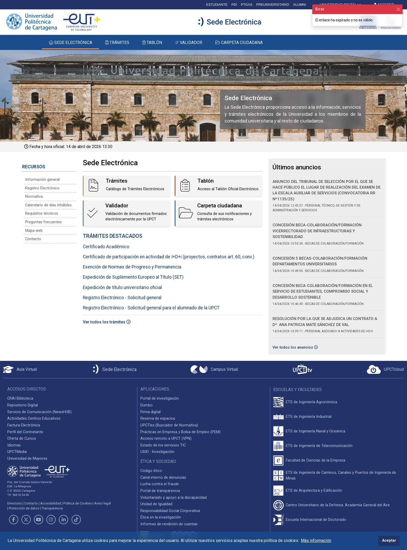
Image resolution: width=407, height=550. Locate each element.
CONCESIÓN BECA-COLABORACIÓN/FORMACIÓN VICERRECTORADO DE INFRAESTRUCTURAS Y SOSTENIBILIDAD (317, 231)
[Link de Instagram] (51, 519)
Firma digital (150, 412)
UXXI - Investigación (157, 452)
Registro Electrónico (42, 188)
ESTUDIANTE (216, 5)
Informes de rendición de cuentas (169, 524)
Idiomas (14, 445)
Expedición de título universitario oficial (122, 287)
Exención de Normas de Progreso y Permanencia (132, 267)
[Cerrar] (398, 9)
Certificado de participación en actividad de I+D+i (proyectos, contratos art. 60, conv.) (168, 256)
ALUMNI (299, 5)
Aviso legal (102, 503)
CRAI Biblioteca (20, 398)
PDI (234, 5)
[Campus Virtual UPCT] (214, 369)
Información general (42, 179)
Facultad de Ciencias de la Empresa (315, 460)
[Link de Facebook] (13, 519)
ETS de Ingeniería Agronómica (311, 402)
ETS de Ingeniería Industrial (308, 416)
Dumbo (146, 405)
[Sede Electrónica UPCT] (114, 369)
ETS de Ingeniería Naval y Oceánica (315, 431)
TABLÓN (152, 42)
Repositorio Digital (22, 405)
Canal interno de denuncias (163, 477)
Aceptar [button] (389, 540)
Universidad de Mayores (27, 458)
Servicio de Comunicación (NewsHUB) (39, 412)
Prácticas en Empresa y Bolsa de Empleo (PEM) (180, 432)
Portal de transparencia (160, 491)
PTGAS (246, 5)
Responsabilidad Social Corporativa (170, 511)
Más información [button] (316, 540)
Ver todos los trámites (107, 321)
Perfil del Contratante (25, 432)
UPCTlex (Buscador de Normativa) (169, 425)
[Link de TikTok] (76, 519)
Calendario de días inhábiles (48, 205)
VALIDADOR (188, 42)
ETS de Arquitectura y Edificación (314, 490)
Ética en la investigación (160, 517)
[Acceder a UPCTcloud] (385, 369)
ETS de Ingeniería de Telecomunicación (319, 446)
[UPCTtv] (302, 369)
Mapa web (34, 230)
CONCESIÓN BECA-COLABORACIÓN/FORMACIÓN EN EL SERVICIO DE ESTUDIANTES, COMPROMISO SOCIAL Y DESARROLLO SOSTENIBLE (323, 291)
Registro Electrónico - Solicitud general (122, 297)
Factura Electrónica (23, 425)
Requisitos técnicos (41, 213)
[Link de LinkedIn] (63, 519)
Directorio (14, 503)
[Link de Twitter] (26, 519)
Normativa (34, 196)
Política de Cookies (77, 503)
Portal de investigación (159, 398)
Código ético (151, 471)
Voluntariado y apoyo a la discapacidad (173, 497)
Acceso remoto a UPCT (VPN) (166, 438)
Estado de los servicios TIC (163, 445)
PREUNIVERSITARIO (272, 5)
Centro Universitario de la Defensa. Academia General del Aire (338, 505)
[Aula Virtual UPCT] (20, 369)
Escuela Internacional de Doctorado (316, 519)
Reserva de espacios (157, 418)
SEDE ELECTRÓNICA (70, 42)
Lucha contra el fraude (159, 484)
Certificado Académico (106, 246)
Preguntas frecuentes (43, 222)
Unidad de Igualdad (156, 504)
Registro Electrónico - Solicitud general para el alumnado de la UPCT (151, 307)
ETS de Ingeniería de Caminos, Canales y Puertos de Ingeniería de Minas (341, 475)
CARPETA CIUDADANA (239, 42)
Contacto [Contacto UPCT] (31, 503)
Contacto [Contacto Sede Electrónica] (33, 239)
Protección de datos (24, 508)
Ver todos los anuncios (295, 347)
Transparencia (52, 508)
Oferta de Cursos (21, 438)
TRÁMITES (117, 42)
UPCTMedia (17, 452)
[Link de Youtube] (38, 519)
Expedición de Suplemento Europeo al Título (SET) (133, 277)
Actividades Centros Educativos (33, 418)
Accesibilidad (50, 503)
